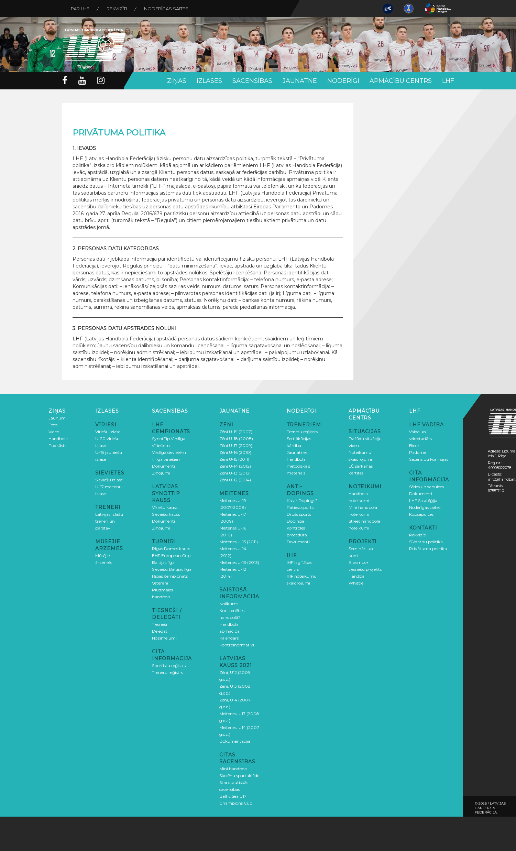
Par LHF (80, 8)
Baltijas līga (163, 562)
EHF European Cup (171, 555)
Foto (52, 424)
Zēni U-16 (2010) (235, 452)
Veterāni (160, 583)
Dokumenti (163, 466)
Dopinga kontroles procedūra (297, 528)
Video (53, 431)
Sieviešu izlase (109, 479)
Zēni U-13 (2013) (235, 473)
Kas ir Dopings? (302, 500)
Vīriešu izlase (107, 431)
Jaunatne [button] (300, 81)
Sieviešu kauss (166, 514)
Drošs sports (299, 514)
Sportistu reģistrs (169, 665)
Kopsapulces (421, 514)
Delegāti (160, 631)
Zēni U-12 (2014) (235, 479)
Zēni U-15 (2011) (234, 459)
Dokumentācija (234, 741)
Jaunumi (57, 418)
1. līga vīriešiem (167, 459)
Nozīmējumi (164, 638)
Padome (417, 452)
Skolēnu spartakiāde (239, 775)
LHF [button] (448, 81)
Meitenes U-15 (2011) (238, 541)
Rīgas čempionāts (170, 576)
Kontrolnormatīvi (236, 644)
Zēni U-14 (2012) (235, 466)
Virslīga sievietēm (169, 452)
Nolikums (228, 603)
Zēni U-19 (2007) (235, 431)
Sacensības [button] (252, 81)
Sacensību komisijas (428, 459)
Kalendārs (229, 638)
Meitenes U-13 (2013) (239, 562)
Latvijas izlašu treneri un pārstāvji (109, 521)
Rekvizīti (117, 8)
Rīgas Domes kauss (171, 548)
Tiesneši (159, 624)
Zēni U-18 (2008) (236, 438)
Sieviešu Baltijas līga (171, 569)
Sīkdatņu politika (426, 541)
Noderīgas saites (166, 8)
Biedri (414, 445)
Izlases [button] (209, 81)
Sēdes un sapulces (426, 486)
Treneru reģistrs (167, 672)
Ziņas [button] (176, 81)
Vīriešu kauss (164, 507)
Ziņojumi (161, 473)
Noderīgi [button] (343, 81)
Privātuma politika (428, 548)
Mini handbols (233, 768)
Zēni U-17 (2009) (235, 445)
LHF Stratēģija (423, 500)
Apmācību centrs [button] (401, 81)
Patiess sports (300, 507)
